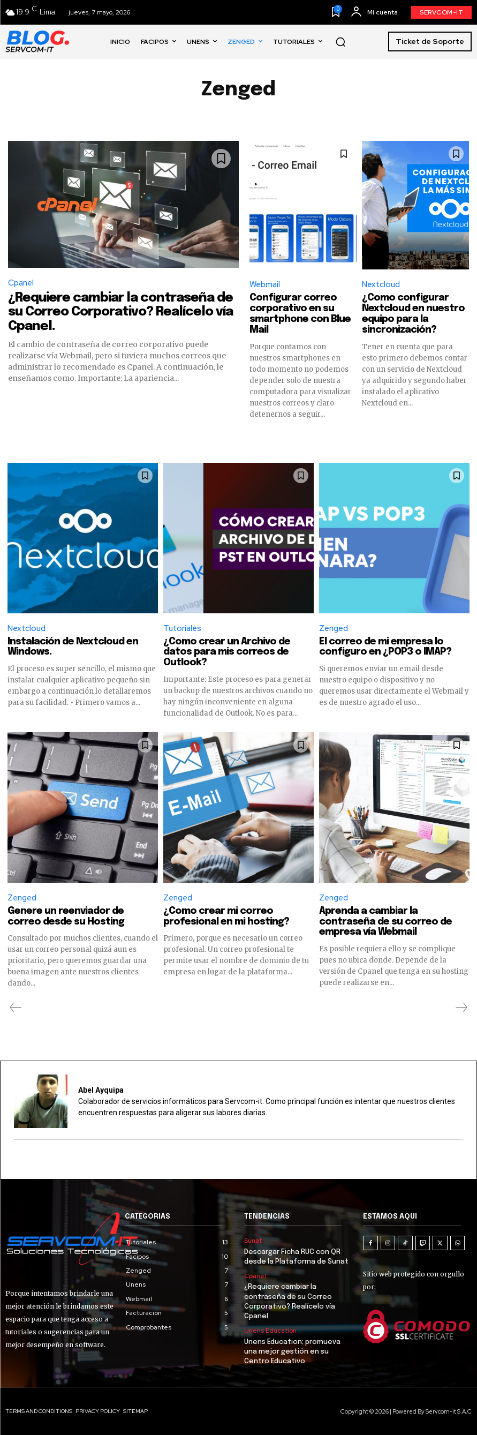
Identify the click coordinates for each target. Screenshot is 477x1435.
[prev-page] (15, 1008)
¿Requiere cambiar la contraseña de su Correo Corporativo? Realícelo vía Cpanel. (120, 312)
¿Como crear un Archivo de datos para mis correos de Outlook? (226, 652)
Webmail (264, 284)
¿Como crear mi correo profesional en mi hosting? (226, 916)
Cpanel (21, 282)
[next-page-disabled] (461, 1008)
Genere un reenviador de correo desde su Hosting (65, 916)
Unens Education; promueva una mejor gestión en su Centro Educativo (292, 1352)
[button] (340, 42)
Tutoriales (182, 628)
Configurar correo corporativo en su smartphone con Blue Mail (300, 313)
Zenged (333, 628)
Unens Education (270, 1330)
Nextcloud (381, 284)
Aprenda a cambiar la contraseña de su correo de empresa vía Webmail (385, 921)
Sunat (253, 1240)
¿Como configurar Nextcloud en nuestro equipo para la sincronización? (413, 313)
